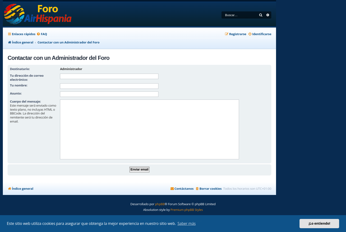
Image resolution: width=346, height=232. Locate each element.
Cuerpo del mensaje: (25, 101)
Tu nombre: (18, 85)
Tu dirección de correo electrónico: (27, 77)
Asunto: (16, 93)
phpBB (160, 204)
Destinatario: (20, 69)
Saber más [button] (186, 223)
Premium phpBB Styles (187, 210)
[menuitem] (42, 34)
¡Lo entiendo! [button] (319, 223)
